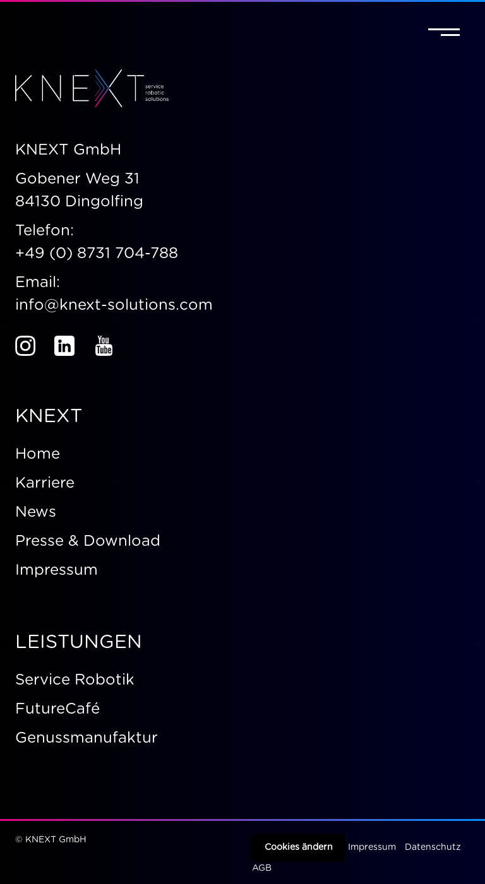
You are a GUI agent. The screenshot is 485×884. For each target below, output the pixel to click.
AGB (262, 868)
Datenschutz (433, 847)
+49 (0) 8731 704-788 (96, 253)
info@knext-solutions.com (116, 305)
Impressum (372, 847)
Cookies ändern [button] (299, 847)
